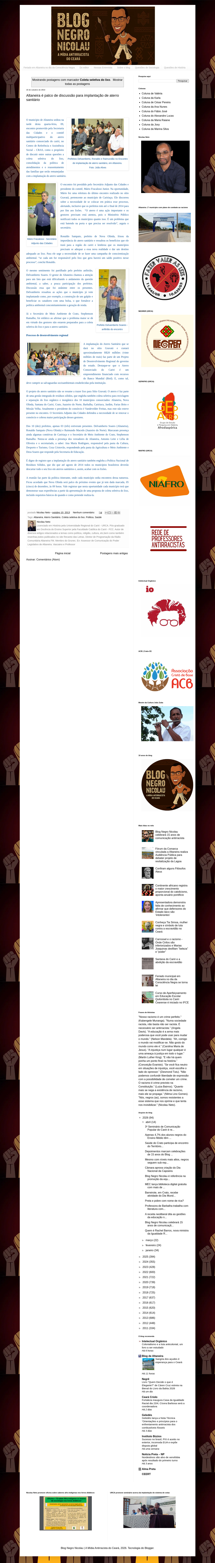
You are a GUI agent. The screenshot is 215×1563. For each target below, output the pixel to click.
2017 (145, 1297)
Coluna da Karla (151, 98)
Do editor (84, 67)
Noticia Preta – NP (153, 1454)
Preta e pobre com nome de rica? (164, 1200)
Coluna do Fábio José (154, 111)
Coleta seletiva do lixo (73, 517)
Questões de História (174, 67)
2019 (145, 1287)
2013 (145, 1317)
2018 (145, 1292)
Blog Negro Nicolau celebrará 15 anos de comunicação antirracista (169, 834)
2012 (145, 1323)
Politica (89, 517)
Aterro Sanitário (52, 517)
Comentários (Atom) (48, 559)
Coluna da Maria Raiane (156, 120)
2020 (145, 1282)
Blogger (149, 1548)
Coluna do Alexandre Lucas (158, 115)
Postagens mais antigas (114, 553)
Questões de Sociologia (147, 67)
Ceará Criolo (149, 1397)
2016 (145, 1302)
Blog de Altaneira (152, 1356)
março (150, 1240)
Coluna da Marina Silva (155, 129)
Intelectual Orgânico (154, 1341)
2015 (145, 1307)
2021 (145, 1277)
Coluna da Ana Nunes (154, 106)
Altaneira (38, 517)
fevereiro (151, 1245)
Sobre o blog (123, 67)
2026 (145, 1117)
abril (148, 1122)
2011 (145, 1328)
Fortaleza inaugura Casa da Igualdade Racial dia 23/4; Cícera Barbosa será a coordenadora (163, 1403)
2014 (145, 1312)
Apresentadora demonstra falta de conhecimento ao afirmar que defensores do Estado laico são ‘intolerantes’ (170, 908)
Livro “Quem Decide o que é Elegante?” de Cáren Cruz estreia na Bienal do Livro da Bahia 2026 (162, 1385)
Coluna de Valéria (152, 93)
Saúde (98, 517)
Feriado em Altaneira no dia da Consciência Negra (49, 67)
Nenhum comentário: (84, 512)
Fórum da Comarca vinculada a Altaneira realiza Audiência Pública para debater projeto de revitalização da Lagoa (171, 855)
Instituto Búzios (152, 1436)
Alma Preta (149, 1469)
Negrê (145, 1379)
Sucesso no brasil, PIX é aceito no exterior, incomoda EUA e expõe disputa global (161, 1442)
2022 (145, 1272)
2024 (145, 1261)
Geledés (147, 1415)
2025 (145, 1256)
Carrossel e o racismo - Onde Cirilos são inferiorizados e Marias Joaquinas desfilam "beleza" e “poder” (171, 945)
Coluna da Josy (151, 124)
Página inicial (62, 553)
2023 (145, 1267)
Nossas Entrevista (103, 67)
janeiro (150, 1250)
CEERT (146, 1474)
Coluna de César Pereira (156, 102)
